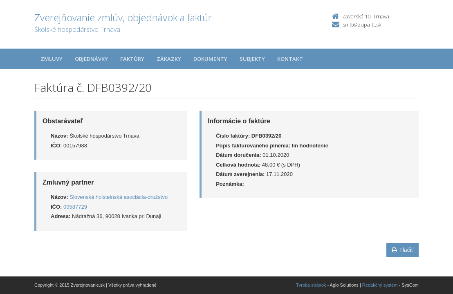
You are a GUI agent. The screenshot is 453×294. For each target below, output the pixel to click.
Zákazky (169, 58)
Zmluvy (51, 58)
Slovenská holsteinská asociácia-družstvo (119, 197)
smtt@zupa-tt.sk (362, 24)
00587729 (75, 207)
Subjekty (252, 58)
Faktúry (132, 58)
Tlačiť (402, 250)
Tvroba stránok (311, 285)
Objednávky (91, 58)
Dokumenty (210, 58)
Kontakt (290, 58)
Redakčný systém (380, 285)
